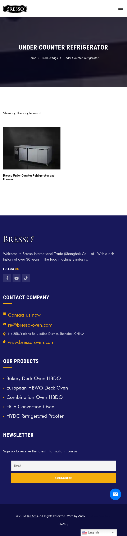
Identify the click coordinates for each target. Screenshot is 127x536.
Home (32, 58)
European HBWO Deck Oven (37, 388)
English (90, 532)
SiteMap (63, 524)
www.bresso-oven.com (31, 342)
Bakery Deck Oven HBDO (33, 378)
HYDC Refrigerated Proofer (35, 416)
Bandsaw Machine (98, 516)
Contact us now (24, 315)
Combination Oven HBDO (34, 397)
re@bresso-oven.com (30, 325)
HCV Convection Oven (30, 407)
